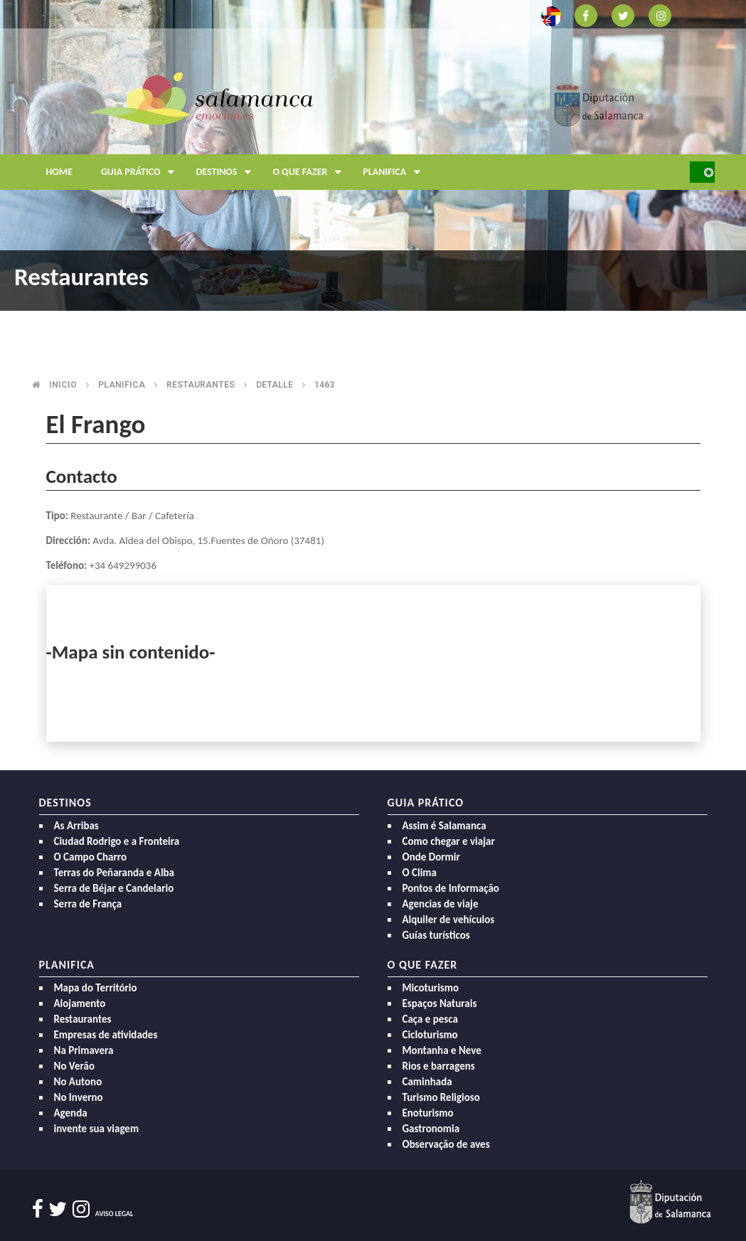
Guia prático (141, 172)
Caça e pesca (430, 1019)
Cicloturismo (430, 1034)
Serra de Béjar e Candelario (114, 888)
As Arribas (76, 825)
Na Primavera (84, 1050)
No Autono (78, 1081)
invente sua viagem (96, 1128)
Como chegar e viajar (449, 841)
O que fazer (310, 172)
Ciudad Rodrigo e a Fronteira (117, 841)
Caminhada (427, 1081)
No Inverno (78, 1097)
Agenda (70, 1113)
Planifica (395, 172)
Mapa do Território (95, 987)
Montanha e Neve (442, 1050)
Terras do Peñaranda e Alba (114, 872)
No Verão (74, 1066)
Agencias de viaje (441, 904)
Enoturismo (428, 1113)
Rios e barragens (439, 1066)
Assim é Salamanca (444, 825)
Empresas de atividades (106, 1034)
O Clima (420, 872)
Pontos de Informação (451, 888)
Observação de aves (446, 1144)
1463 (324, 385)
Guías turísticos (436, 935)
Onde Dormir (431, 857)
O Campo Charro (90, 857)
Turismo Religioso (441, 1097)
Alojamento (80, 1003)
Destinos (227, 172)
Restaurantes (200, 385)
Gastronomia (431, 1128)
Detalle (274, 385)
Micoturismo (431, 987)
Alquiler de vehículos (449, 919)
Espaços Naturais (440, 1003)
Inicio (63, 385)
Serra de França (88, 904)
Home (59, 172)
